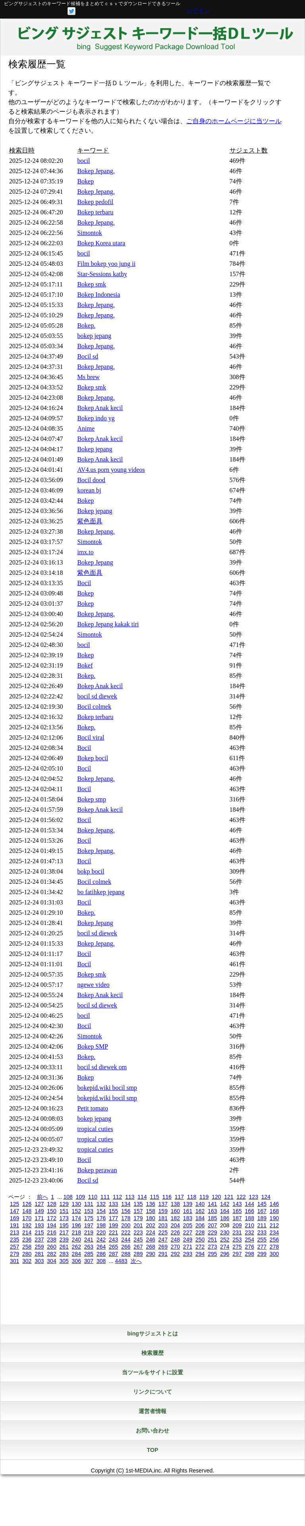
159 (163, 1211)
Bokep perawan (97, 1170)
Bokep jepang (94, 449)
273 (212, 1247)
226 (175, 1232)
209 (236, 1225)
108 (67, 1197)
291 (163, 1254)
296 (224, 1254)
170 (26, 1218)
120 (216, 1197)
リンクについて (152, 1392)
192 (26, 1225)
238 (51, 1239)
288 (125, 1254)
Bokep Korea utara (101, 243)
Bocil (84, 583)
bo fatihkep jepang (100, 892)
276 (249, 1247)
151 (63, 1211)
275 (236, 1247)
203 (163, 1225)
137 (163, 1204)
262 (76, 1247)
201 (138, 1225)
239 (63, 1239)
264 (101, 1247)
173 (63, 1218)
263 (88, 1247)
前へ (42, 1197)
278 (274, 1247)
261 (63, 1247)
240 (76, 1239)
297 (236, 1254)
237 (39, 1239)
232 (249, 1232)
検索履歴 (152, 1353)
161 (187, 1211)
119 (203, 1197)
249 (187, 1239)
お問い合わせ (152, 1430)
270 (175, 1247)
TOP (152, 1450)
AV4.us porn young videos (111, 469)
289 (138, 1254)
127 (39, 1204)
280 (26, 1254)
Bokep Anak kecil (100, 407)
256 (274, 1239)
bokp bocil (90, 871)
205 (187, 1225)
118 (191, 1197)
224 (150, 1232)
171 (39, 1218)
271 (187, 1247)
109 (80, 1197)
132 (101, 1204)
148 (26, 1211)
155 (113, 1211)
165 (236, 1211)
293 (187, 1254)
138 (175, 1204)
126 (26, 1204)
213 (14, 1232)
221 (113, 1232)
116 (167, 1197)
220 (101, 1232)
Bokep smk (91, 284)
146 (274, 1204)
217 (63, 1232)
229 (212, 1232)
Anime (86, 428)
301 (14, 1261)
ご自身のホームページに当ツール (234, 121)
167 (261, 1211)
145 (261, 1204)
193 (39, 1225)
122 (240, 1197)
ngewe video (93, 984)
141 (212, 1204)
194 (51, 1225)
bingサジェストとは (152, 1333)
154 (101, 1211)
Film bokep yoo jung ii (106, 263)
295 (212, 1254)
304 (51, 1261)
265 (113, 1247)
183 (187, 1218)
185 (212, 1218)
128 (51, 1204)
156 (125, 1211)
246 (150, 1239)
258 (26, 1247)
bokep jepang (94, 335)
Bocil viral (90, 737)
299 (261, 1254)
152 (76, 1211)
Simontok (89, 232)
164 (224, 1211)
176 (101, 1218)
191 (14, 1225)
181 (163, 1218)
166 (249, 1211)
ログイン (198, 11)
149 (39, 1211)
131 (88, 1204)
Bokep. (86, 325)
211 (261, 1225)
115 (154, 1197)
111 (105, 1197)
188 (249, 1218)
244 (125, 1239)
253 (236, 1239)
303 (39, 1261)
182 (175, 1218)
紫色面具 (89, 521)
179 (138, 1218)
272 (200, 1247)
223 (138, 1232)
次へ (136, 1261)
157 (138, 1211)
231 (236, 1232)
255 (261, 1239)
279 (14, 1254)
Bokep (85, 181)
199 (113, 1225)
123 (253, 1197)
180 (150, 1218)
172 (51, 1218)
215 (39, 1232)
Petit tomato (92, 1108)
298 (249, 1254)
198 (101, 1225)
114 (142, 1197)
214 (26, 1232)
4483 (121, 1261)
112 (117, 1197)
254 (249, 1239)
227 (187, 1232)
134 (125, 1204)
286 (101, 1254)
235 (14, 1239)
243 (113, 1239)
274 (224, 1247)
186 (224, 1218)
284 (76, 1254)
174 (76, 1218)
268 (150, 1247)
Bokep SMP (92, 1046)
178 (125, 1218)
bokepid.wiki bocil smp (107, 1087)
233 (261, 1232)
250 (200, 1239)
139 (187, 1204)
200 (125, 1225)
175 (88, 1218)
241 (88, 1239)
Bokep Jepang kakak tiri (108, 624)
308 (101, 1261)
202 (150, 1225)
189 (261, 1218)
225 (163, 1232)
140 (200, 1204)
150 (51, 1211)
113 (129, 1197)
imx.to (85, 552)
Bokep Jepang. (95, 171)
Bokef (85, 665)
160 (175, 1211)
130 (76, 1204)
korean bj (89, 490)
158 (150, 1211)
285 (88, 1254)
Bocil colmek (94, 706)
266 (125, 1247)
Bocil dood (91, 480)
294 (200, 1254)
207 (212, 1225)
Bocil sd (87, 356)
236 (26, 1239)
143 (236, 1204)
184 (200, 1218)
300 (274, 1254)
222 (125, 1232)
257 (14, 1247)
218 (76, 1232)
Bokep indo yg (95, 418)
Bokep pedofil (95, 201)
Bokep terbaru (95, 212)
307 (88, 1261)
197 (88, 1225)
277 (261, 1247)
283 (63, 1254)
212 (274, 1225)
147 (14, 1211)
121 (228, 1197)
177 (113, 1218)
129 (63, 1204)
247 (163, 1239)
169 (14, 1218)
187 (236, 1218)
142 (224, 1204)
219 (88, 1232)
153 (88, 1211)
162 (200, 1211)
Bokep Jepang (95, 562)
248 (175, 1239)
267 (138, 1247)
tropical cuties (95, 1128)
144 (249, 1204)
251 (212, 1239)
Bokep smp (91, 799)
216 (51, 1232)
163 (212, 1211)
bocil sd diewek (97, 696)
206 (200, 1225)
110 (92, 1197)
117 (179, 1197)
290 (150, 1254)
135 (138, 1204)
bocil (83, 160)
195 (63, 1225)
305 (63, 1261)
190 (274, 1218)
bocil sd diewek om (102, 1067)
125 (14, 1204)
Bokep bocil (92, 758)
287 (113, 1254)
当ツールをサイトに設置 (152, 1372)
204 (175, 1225)
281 (39, 1254)
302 (26, 1261)
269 (163, 1247)
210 (249, 1225)
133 (113, 1204)
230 (224, 1232)
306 (76, 1261)
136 (150, 1204)
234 (274, 1232)
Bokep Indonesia (98, 294)
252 (224, 1239)
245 (138, 1239)
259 (39, 1247)
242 (101, 1239)
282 (51, 1254)
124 (265, 1197)
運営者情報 (152, 1411)
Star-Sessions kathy (102, 274)
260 (51, 1247)
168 (274, 1211)
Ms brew (88, 377)
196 (76, 1225)
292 (175, 1254)
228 (200, 1232)
